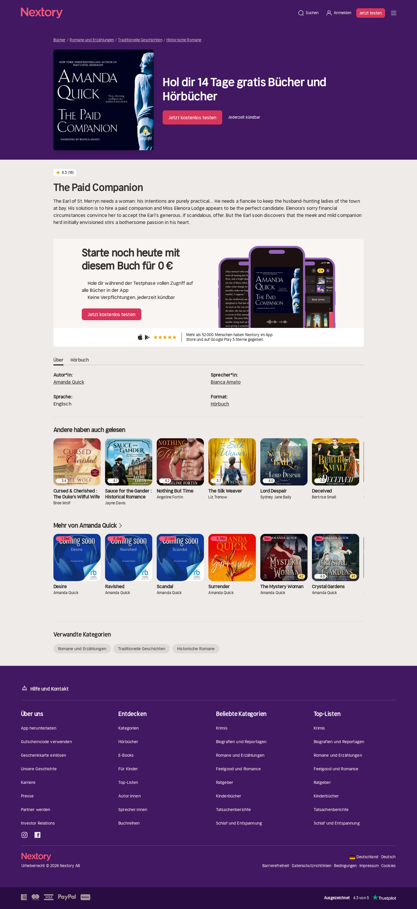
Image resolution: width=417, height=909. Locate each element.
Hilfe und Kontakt (45, 688)
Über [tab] (58, 360)
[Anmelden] (338, 13)
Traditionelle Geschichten (140, 40)
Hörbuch (220, 404)
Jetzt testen (370, 13)
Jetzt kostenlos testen (192, 117)
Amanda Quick (68, 382)
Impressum (369, 865)
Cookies (388, 866)
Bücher (59, 40)
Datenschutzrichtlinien (311, 865)
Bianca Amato (226, 382)
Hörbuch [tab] (80, 360)
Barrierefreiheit (275, 865)
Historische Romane (183, 40)
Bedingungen (345, 865)
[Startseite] (157, 13)
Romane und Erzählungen (92, 40)
